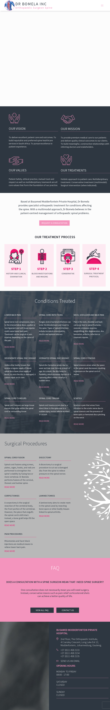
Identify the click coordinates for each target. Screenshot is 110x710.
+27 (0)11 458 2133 (70, 650)
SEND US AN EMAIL (70, 660)
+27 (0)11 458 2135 (70, 656)
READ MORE (9, 347)
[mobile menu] (102, 5)
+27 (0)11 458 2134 (70, 653)
